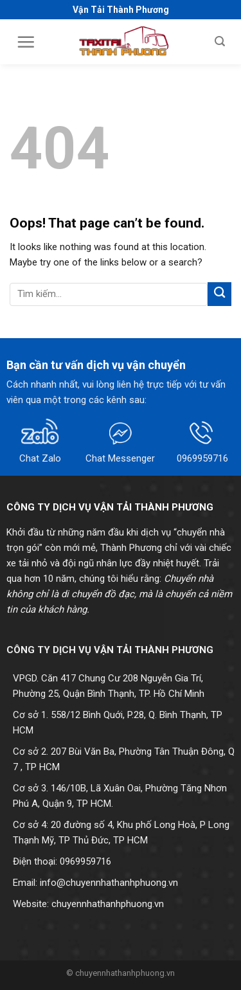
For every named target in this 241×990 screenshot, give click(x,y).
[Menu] (26, 42)
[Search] (219, 41)
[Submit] (219, 294)
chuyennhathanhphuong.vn (107, 904)
